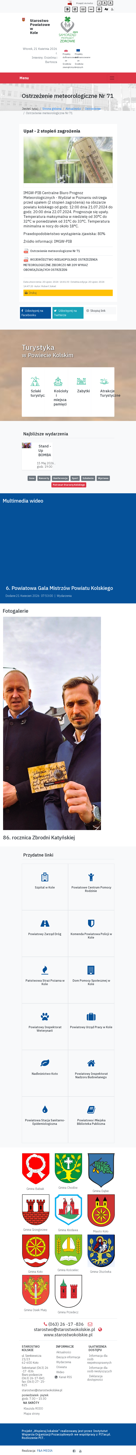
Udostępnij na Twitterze (65, 313)
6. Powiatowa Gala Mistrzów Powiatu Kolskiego (59, 588)
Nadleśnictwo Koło (45, 1073)
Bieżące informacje (67, 1357)
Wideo (59, 1372)
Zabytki (83, 390)
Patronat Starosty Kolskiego (69, 484)
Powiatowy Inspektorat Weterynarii (45, 1028)
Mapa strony (31, 1413)
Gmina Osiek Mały (35, 1310)
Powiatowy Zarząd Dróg (44, 934)
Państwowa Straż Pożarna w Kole (45, 982)
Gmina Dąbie (101, 1191)
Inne (31, 478)
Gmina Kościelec (68, 1270)
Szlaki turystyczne (40, 393)
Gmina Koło (35, 1271)
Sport (75, 478)
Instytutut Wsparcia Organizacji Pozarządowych (65, 1432)
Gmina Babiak (35, 1189)
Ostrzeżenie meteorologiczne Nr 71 (55, 251)
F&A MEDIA (44, 1450)
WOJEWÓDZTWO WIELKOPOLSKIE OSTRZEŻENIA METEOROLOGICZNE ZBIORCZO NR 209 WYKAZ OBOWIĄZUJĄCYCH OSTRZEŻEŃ (60, 265)
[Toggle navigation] (112, 78)
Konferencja (60, 478)
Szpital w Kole (45, 887)
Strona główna (52, 108)
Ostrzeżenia (93, 108)
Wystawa (103, 478)
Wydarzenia (63, 1362)
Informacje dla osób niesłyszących (99, 1369)
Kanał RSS (63, 1377)
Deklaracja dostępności (95, 1377)
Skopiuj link (97, 310)
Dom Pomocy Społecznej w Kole (91, 982)
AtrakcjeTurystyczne (110, 393)
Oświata (61, 1367)
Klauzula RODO (32, 1408)
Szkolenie (88, 478)
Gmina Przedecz (68, 1312)
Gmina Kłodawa (68, 1230)
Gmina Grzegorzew (35, 1229)
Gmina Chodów (68, 1187)
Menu (24, 77)
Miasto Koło (100, 1231)
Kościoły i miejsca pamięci (61, 397)
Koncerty (44, 478)
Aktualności (73, 108)
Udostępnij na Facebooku (32, 313)
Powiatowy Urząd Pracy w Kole (91, 1027)
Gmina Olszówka (100, 1271)
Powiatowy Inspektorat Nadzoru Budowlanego (91, 1075)
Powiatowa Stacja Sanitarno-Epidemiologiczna (45, 1122)
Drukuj (32, 293)
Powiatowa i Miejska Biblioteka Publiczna (91, 1122)
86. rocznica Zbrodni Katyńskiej (39, 837)
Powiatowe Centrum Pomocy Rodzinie (91, 889)
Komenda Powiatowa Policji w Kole (91, 935)
